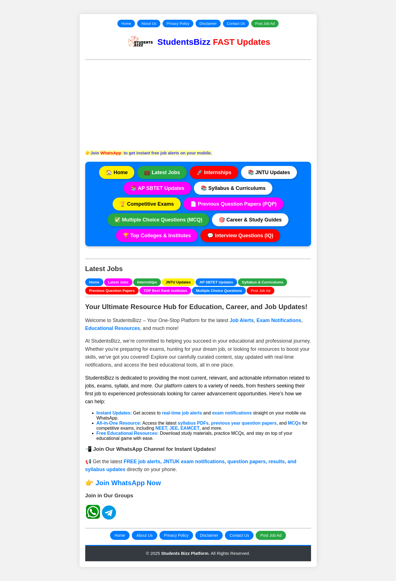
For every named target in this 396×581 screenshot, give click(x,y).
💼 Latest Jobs (162, 172)
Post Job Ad (265, 23)
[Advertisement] (198, 104)
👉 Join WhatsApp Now (123, 483)
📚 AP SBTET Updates (157, 188)
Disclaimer (208, 23)
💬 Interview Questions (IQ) (240, 235)
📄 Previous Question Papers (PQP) (233, 204)
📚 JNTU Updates (269, 172)
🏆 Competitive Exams (146, 204)
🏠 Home (117, 172)
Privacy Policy (178, 23)
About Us (148, 23)
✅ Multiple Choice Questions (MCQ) (158, 220)
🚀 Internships (213, 172)
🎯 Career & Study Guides (250, 220)
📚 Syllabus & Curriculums (233, 188)
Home (126, 23)
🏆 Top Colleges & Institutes (157, 235)
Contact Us (236, 23)
